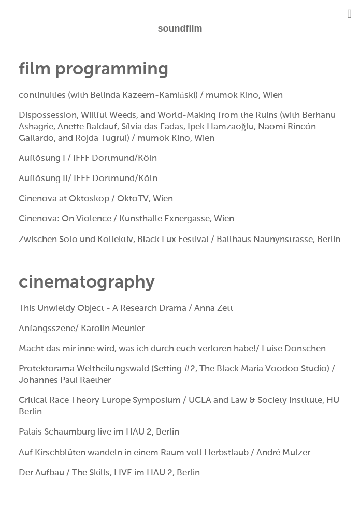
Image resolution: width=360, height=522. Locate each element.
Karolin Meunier (113, 328)
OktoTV (133, 199)
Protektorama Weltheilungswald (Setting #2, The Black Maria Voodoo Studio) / (177, 369)
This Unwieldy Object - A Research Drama (102, 308)
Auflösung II (43, 178)
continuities (42, 95)
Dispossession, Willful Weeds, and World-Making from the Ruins (148, 115)
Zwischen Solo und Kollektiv (76, 239)
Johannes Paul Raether (65, 380)
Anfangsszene (47, 328)
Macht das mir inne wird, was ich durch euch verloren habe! (137, 349)
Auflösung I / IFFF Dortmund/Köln (89, 158)
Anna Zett (213, 308)
